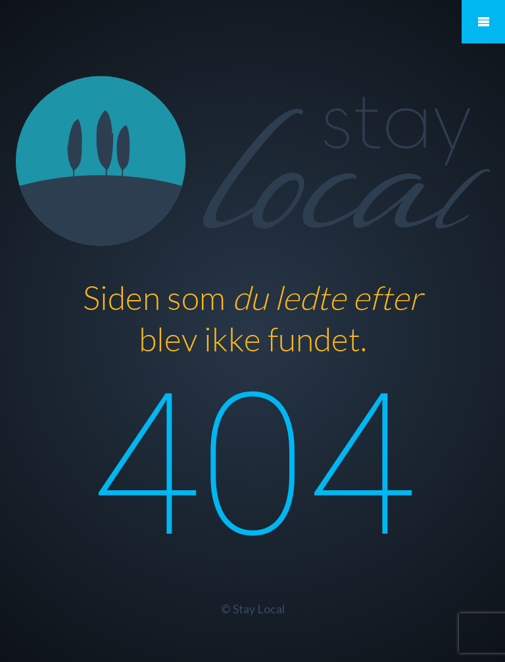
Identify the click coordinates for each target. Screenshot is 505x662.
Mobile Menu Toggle (483, 21)
